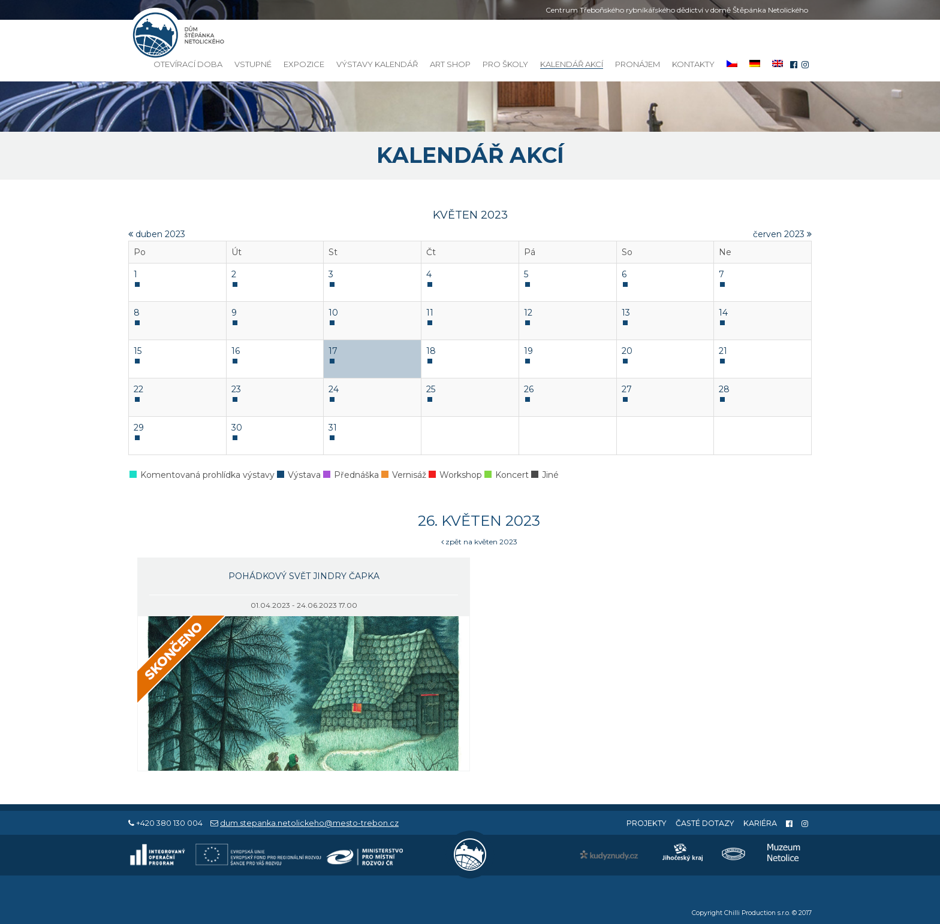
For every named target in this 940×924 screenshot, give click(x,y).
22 (138, 389)
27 (627, 389)
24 (334, 389)
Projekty (646, 823)
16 (235, 351)
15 (137, 351)
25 (430, 389)
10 (333, 312)
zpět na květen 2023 (479, 541)
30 (236, 427)
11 (429, 312)
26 (529, 389)
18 (431, 351)
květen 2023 (470, 215)
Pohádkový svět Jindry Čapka (303, 576)
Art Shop (450, 64)
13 (626, 312)
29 (139, 427)
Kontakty (693, 64)
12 (528, 312)
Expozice (304, 64)
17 (333, 351)
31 (333, 427)
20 (627, 351)
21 (723, 351)
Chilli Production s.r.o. (757, 913)
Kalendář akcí (571, 64)
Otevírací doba (187, 64)
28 (724, 389)
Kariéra (760, 823)
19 (528, 351)
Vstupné (253, 64)
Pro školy (505, 64)
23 (236, 389)
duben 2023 (156, 234)
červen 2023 (782, 234)
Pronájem (637, 64)
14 (723, 312)
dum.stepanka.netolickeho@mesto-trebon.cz (309, 823)
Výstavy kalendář (377, 64)
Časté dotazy (705, 823)
